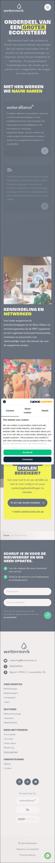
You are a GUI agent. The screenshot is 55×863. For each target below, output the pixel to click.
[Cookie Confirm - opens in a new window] (41, 402)
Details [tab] (45, 410)
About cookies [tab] (27, 411)
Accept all (27, 452)
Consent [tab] (10, 410)
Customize (27, 459)
